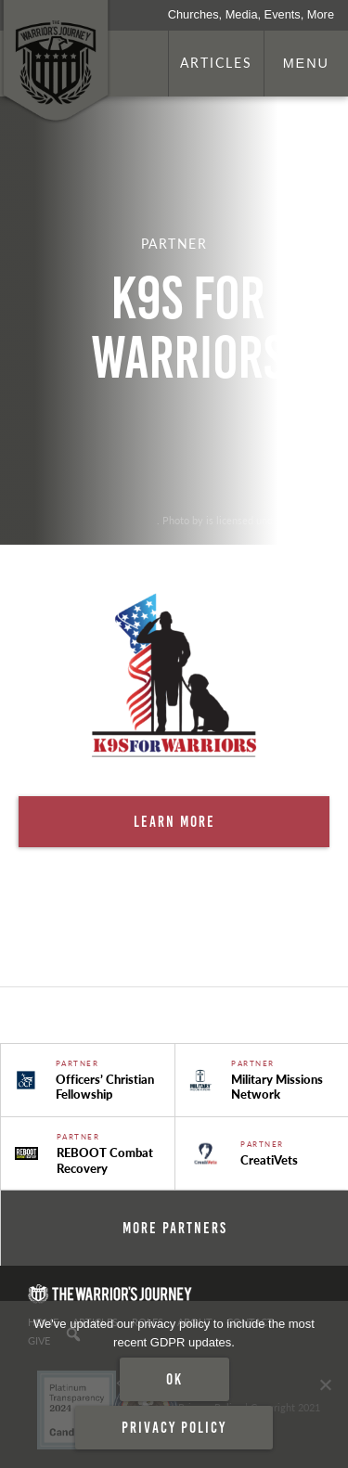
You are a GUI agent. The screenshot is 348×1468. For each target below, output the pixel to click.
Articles (216, 62)
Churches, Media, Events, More (251, 14)
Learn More (174, 821)
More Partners (174, 1227)
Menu (306, 63)
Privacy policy (174, 1427)
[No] (325, 1384)
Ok (174, 1379)
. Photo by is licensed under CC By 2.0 (243, 519)
